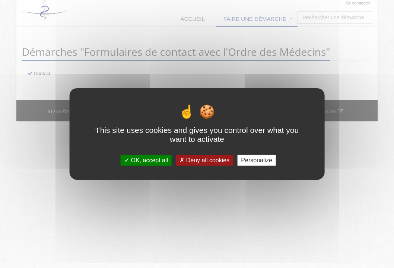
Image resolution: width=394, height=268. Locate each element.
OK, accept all (146, 160)
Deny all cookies (204, 160)
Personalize (256, 160)
